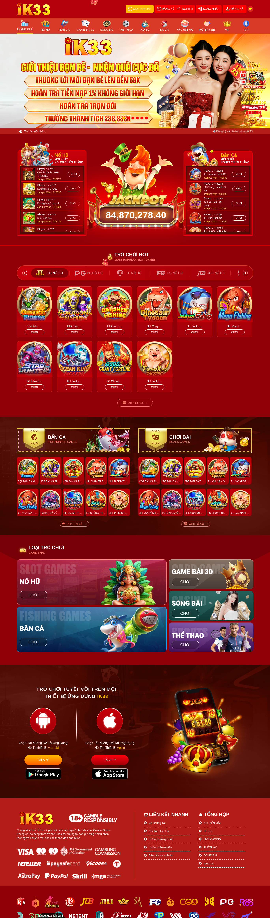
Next (245, 273)
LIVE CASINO (212, 839)
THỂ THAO (210, 847)
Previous (25, 273)
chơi (74, 174)
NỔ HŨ (208, 831)
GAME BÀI (210, 855)
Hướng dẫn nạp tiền (161, 839)
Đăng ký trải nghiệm (161, 855)
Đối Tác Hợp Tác (159, 831)
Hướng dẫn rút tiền (160, 847)
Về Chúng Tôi (157, 823)
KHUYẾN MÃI (212, 823)
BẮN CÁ (209, 863)
